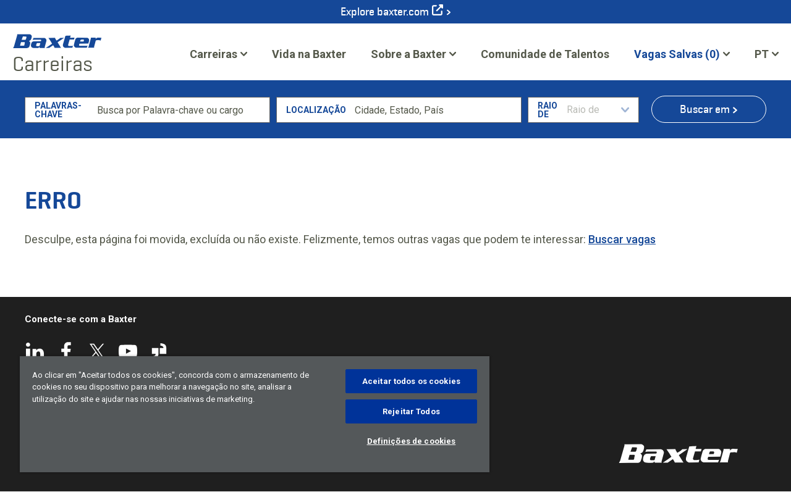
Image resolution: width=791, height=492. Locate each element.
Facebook (66, 351)
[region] (254, 414)
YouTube (127, 351)
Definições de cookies (411, 441)
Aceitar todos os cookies (411, 381)
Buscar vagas (622, 239)
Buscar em (705, 109)
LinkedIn (35, 351)
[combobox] (435, 110)
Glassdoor (158, 351)
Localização (316, 110)
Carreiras (213, 54)
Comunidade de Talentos (545, 58)
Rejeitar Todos (411, 411)
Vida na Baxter (309, 54)
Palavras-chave (58, 110)
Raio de (547, 110)
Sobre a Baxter (408, 54)
